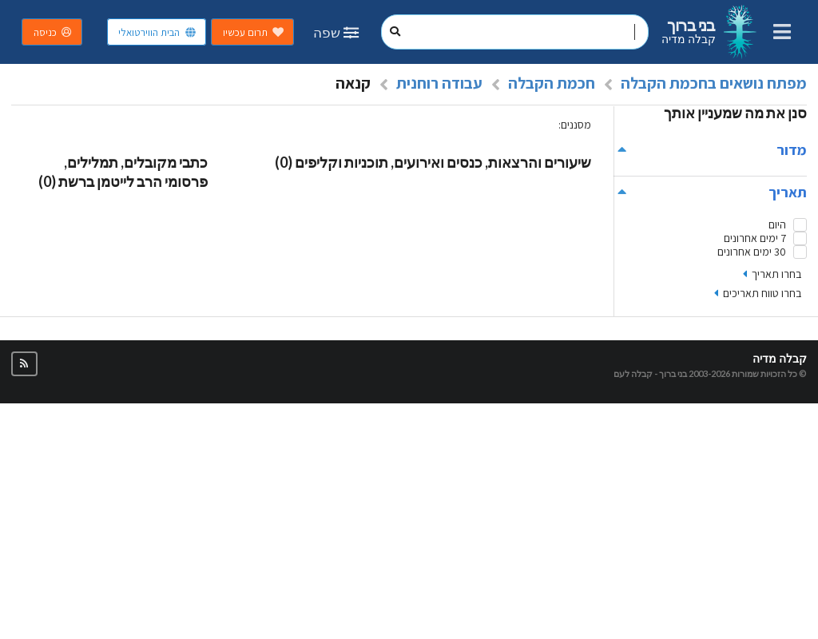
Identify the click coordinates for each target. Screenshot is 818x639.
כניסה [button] (53, 32)
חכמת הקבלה (551, 83)
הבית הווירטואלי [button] (157, 32)
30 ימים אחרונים (751, 252)
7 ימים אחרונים (755, 238)
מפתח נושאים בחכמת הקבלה (714, 83)
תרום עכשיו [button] (253, 32)
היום (777, 225)
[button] (24, 363)
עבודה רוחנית (439, 83)
